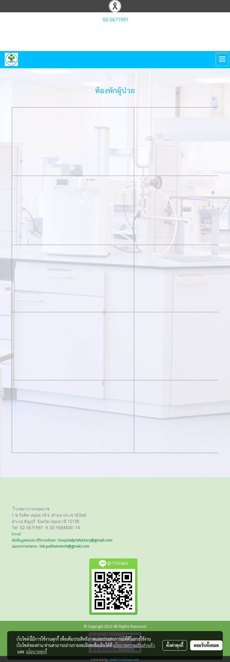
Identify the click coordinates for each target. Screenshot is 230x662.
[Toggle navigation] (222, 59)
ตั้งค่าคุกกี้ (174, 645)
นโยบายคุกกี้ (36, 651)
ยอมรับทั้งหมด (206, 645)
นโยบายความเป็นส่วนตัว (134, 645)
